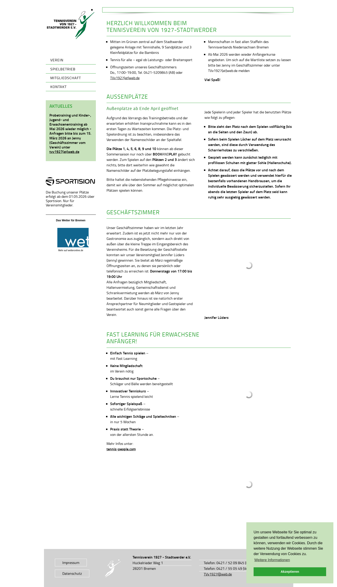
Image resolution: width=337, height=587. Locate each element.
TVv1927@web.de (218, 574)
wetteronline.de (75, 250)
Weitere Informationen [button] (272, 560)
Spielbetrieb (62, 69)
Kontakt (58, 86)
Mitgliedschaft (65, 77)
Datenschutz (72, 573)
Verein (56, 59)
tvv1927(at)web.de (64, 151)
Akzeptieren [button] (290, 571)
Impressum (70, 562)
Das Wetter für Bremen (70, 220)
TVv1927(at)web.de (125, 77)
